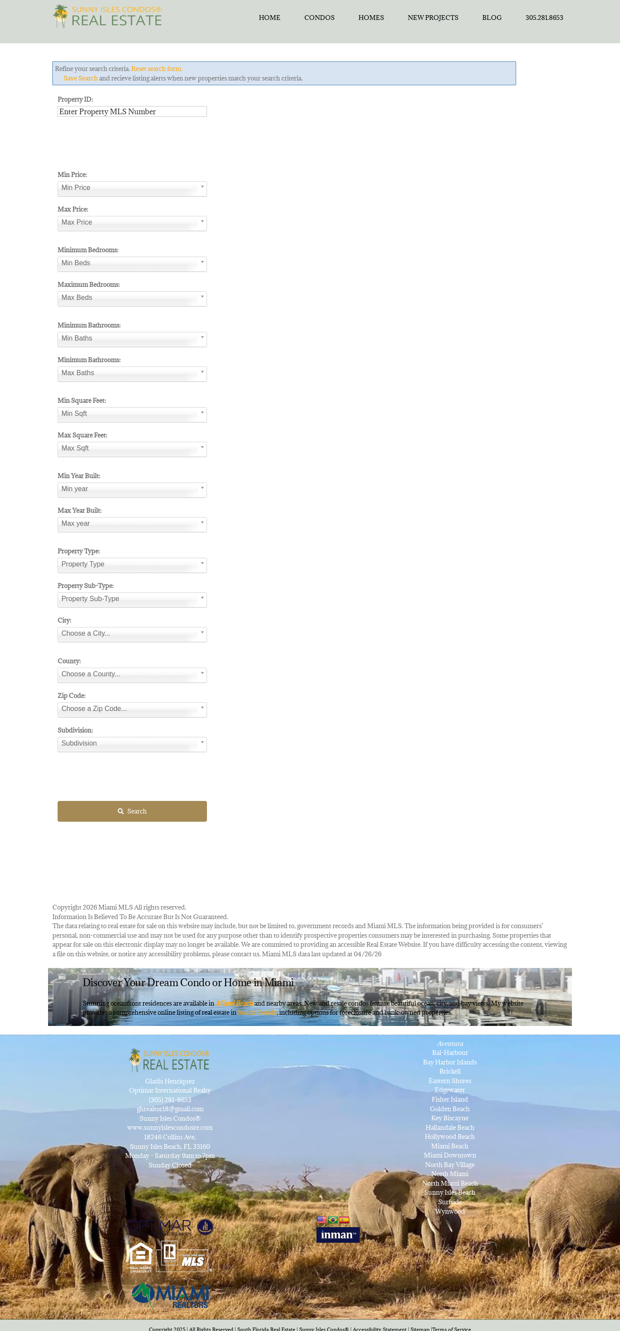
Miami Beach (449, 1146)
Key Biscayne (449, 1118)
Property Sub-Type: (86, 586)
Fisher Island (450, 1099)
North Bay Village (450, 1165)
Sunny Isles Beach (449, 1192)
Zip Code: (72, 695)
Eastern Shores (450, 1081)
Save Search (81, 78)
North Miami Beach (450, 1183)
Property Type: (79, 551)
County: (69, 661)
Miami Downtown (450, 1155)
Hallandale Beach (450, 1127)
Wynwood (450, 1211)
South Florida (257, 1012)
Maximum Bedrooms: (89, 284)
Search (132, 810)
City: (64, 620)
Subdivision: (75, 730)
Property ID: (75, 99)
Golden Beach (450, 1109)
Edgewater (450, 1090)
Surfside (450, 1202)
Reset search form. (156, 68)
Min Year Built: (79, 476)
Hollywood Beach (450, 1136)
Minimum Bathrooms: (89, 325)
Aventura (450, 1043)
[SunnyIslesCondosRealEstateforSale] (109, 15)
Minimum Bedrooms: (88, 250)
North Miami (449, 1174)
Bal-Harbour (450, 1052)
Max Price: (73, 209)
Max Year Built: (80, 510)
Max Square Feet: (82, 435)
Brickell (450, 1071)
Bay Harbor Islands (450, 1062)
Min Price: (72, 174)
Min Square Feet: (82, 400)
